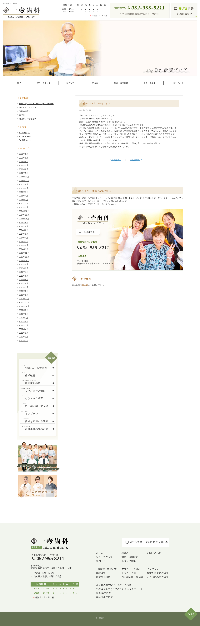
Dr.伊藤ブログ (25, 140)
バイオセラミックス (27, 107)
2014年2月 (23, 245)
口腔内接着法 (25, 111)
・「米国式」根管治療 (105, 569)
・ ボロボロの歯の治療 (156, 577)
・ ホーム (98, 553)
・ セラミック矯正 (128, 573)
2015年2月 (23, 203)
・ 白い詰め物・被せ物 (130, 577)
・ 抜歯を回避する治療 (156, 573)
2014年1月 (23, 249)
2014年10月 (24, 219)
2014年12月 (24, 211)
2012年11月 (24, 302)
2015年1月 (23, 207)
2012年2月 (23, 337)
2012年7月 (23, 318)
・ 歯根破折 (99, 573)
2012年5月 (23, 325)
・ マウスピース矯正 (129, 569)
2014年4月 (23, 238)
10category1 (24, 132)
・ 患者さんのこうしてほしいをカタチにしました (119, 589)
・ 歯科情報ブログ (103, 597)
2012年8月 (23, 314)
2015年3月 (23, 200)
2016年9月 (23, 161)
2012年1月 (23, 340)
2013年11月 (24, 257)
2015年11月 (24, 181)
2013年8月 (23, 268)
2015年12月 (24, 177)
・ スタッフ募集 (127, 561)
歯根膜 (22, 115)
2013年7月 (23, 272)
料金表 (85, 285)
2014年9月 (23, 222)
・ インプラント (152, 569)
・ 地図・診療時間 (128, 557)
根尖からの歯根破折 (27, 119)
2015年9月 (23, 184)
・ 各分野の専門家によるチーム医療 (112, 585)
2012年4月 (23, 329)
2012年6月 (23, 321)
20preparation (25, 136)
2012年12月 (24, 299)
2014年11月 (24, 215)
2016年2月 (23, 169)
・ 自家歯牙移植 (101, 577)
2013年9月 (23, 264)
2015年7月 (23, 192)
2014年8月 (23, 226)
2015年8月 (23, 188)
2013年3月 (23, 287)
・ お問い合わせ (152, 553)
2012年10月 (24, 306)
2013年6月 (23, 276)
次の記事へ (136, 160)
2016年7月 (23, 165)
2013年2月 (23, 291)
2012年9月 (23, 310)
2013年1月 (23, 295)
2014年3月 (23, 241)
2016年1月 (23, 173)
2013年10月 (24, 260)
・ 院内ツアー (100, 561)
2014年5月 (23, 234)
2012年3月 (23, 333)
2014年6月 (23, 230)
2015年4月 (23, 196)
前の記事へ (115, 160)
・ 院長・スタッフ (103, 557)
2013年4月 (23, 283)
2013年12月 (24, 253)
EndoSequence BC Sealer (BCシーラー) (36, 103)
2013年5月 (23, 280)
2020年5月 (23, 158)
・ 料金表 (123, 553)
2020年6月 (23, 154)
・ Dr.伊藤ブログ (102, 593)
